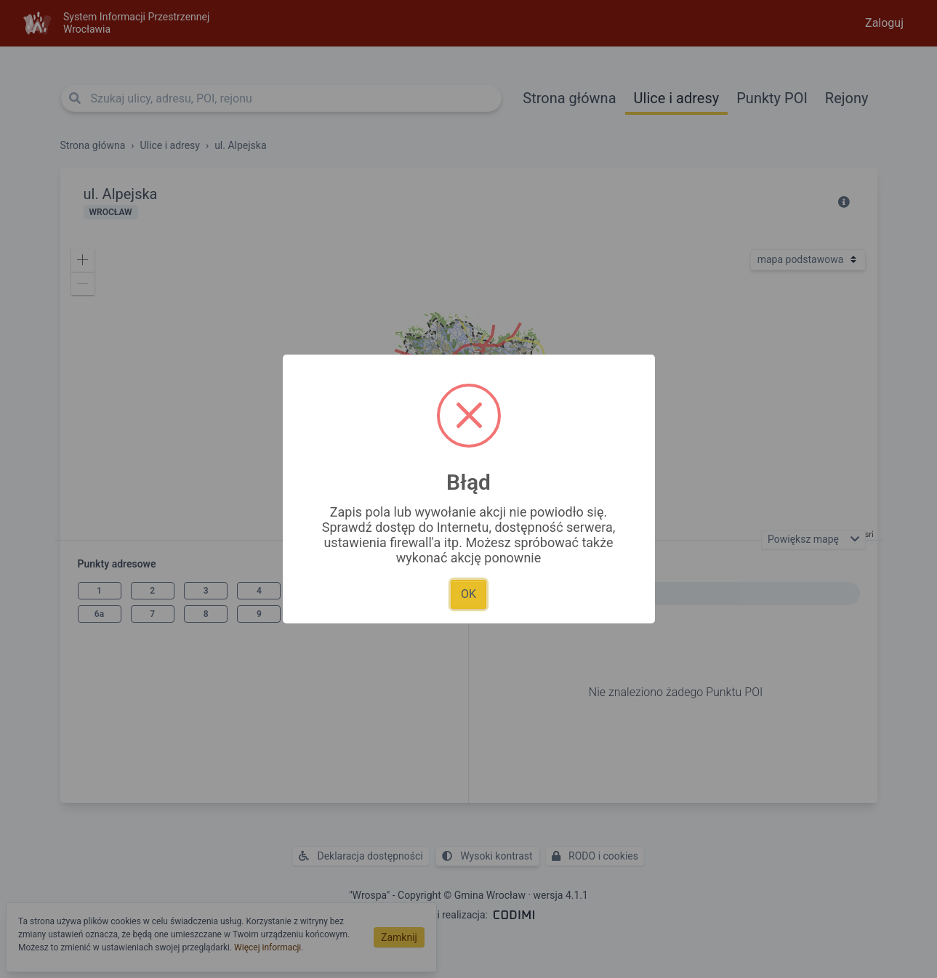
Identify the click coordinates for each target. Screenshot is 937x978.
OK (468, 594)
